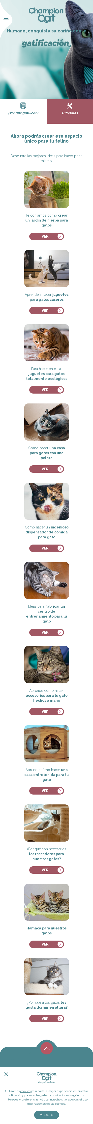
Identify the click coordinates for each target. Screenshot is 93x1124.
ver (45, 236)
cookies (25, 1091)
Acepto (46, 1114)
